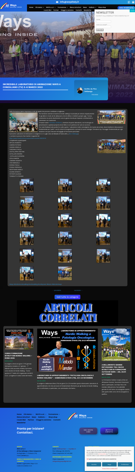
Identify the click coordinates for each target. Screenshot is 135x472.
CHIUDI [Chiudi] (132, 11)
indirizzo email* (103, 26)
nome (103, 20)
